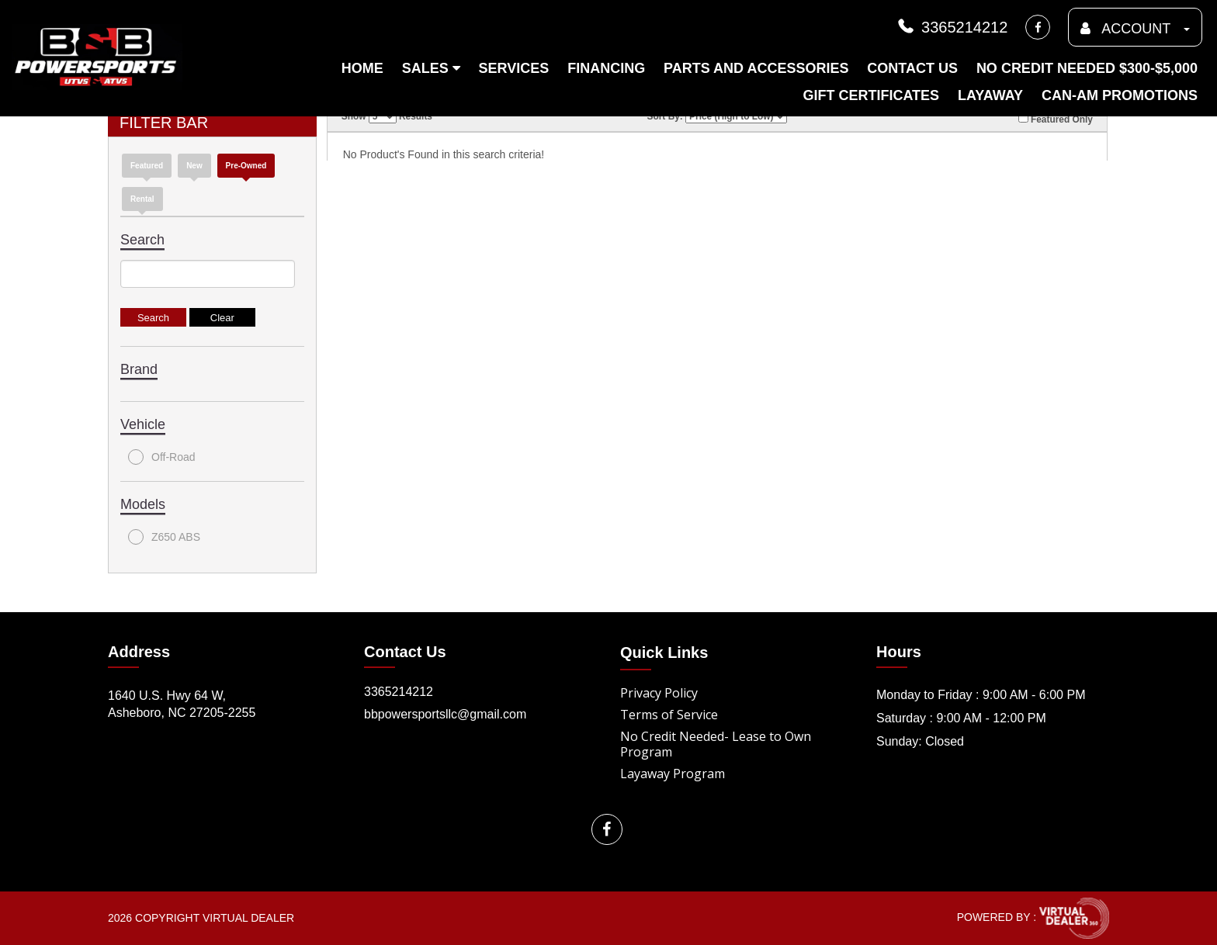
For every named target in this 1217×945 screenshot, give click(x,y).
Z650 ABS (164, 537)
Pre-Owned (246, 165)
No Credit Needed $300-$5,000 (1087, 68)
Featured (146, 165)
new (194, 165)
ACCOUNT (1135, 28)
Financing (606, 68)
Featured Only (1055, 118)
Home (362, 68)
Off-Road (162, 457)
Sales (431, 68)
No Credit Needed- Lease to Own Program (715, 744)
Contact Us (912, 68)
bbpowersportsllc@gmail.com (445, 714)
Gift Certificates (871, 95)
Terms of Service (669, 714)
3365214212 (951, 27)
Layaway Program (672, 773)
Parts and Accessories (756, 68)
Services (514, 68)
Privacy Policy (659, 692)
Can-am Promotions (1120, 95)
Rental (142, 199)
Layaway (990, 95)
